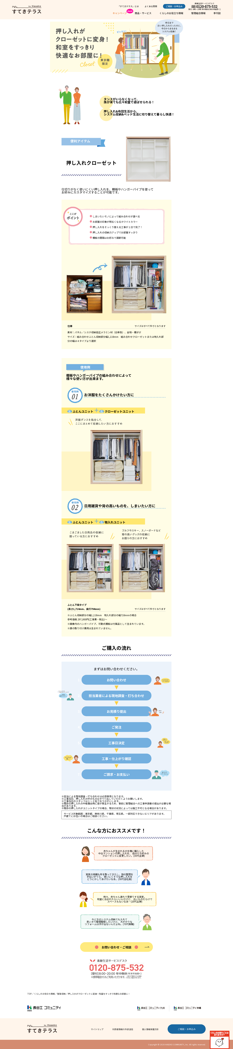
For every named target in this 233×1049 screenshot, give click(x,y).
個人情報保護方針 (150, 1029)
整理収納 (61, 993)
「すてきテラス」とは (128, 6)
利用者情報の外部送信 (122, 1029)
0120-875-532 (206, 6)
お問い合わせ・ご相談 (116, 947)
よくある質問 (151, 6)
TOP (29, 993)
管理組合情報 (198, 13)
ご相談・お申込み (174, 6)
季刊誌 (217, 13)
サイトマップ (97, 1029)
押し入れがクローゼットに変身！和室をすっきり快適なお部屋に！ (99, 993)
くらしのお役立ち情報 (171, 13)
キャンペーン (120, 13)
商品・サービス (143, 13)
